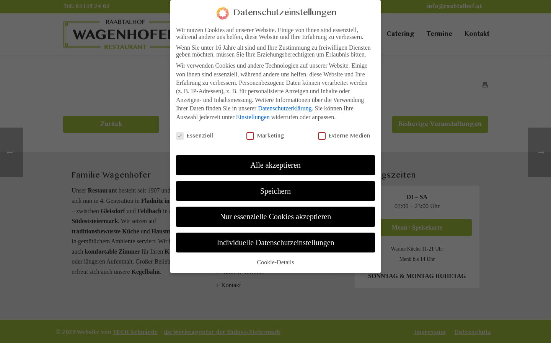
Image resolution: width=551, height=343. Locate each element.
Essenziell (194, 132)
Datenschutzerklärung (284, 105)
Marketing (265, 132)
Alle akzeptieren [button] (275, 161)
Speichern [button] (275, 187)
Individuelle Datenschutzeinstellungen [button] (275, 239)
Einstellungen (253, 113)
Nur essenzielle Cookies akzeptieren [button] (275, 213)
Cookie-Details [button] (275, 259)
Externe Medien (344, 132)
